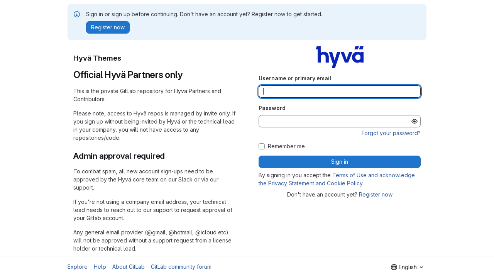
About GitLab (128, 266)
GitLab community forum (181, 266)
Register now (375, 194)
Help (100, 266)
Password (272, 108)
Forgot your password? (391, 133)
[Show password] (414, 121)
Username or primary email (295, 78)
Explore (78, 266)
